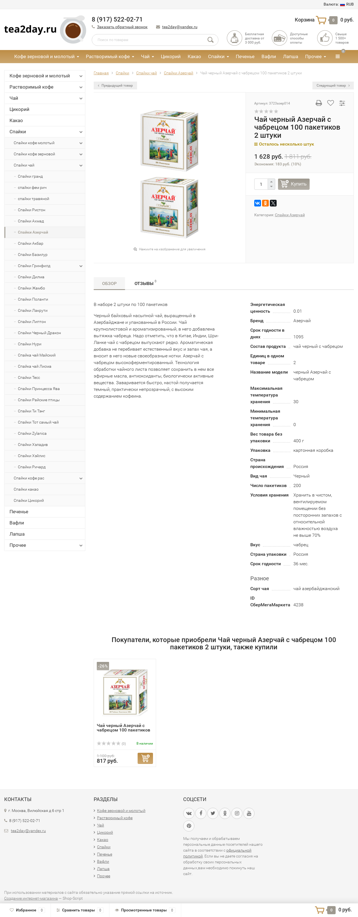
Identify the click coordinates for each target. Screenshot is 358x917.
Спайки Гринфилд (51, 266)
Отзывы (145, 282)
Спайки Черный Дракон (39, 333)
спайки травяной (33, 198)
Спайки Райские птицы (39, 400)
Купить (299, 184)
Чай (145, 56)
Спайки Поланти (33, 299)
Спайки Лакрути (33, 310)
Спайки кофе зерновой (49, 154)
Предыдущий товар (115, 85)
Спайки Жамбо (31, 288)
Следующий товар (333, 85)
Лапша (290, 56)
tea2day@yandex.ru (179, 27)
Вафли (269, 56)
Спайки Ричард (32, 467)
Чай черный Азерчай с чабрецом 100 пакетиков (123, 728)
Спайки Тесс (29, 377)
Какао (194, 56)
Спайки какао (26, 489)
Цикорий (171, 56)
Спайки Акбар (30, 243)
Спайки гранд (30, 176)
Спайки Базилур (33, 254)
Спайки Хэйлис (31, 455)
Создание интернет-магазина (31, 898)
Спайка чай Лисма (34, 366)
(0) (111, 744)
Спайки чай (49, 165)
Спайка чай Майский (37, 355)
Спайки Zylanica (32, 433)
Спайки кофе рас (49, 478)
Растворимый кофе (108, 56)
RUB (339, 4)
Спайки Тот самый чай (38, 422)
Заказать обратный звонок (122, 27)
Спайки (216, 56)
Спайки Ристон (31, 210)
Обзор (109, 283)
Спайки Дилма (31, 277)
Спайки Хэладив (33, 444)
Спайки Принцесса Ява (39, 388)
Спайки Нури (29, 344)
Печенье (245, 56)
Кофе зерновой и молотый (44, 56)
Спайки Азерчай (33, 232)
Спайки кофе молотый (49, 143)
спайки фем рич (32, 187)
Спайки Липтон (32, 321)
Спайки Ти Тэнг (31, 411)
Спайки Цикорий (29, 500)
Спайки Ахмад (31, 221)
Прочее (313, 56)
